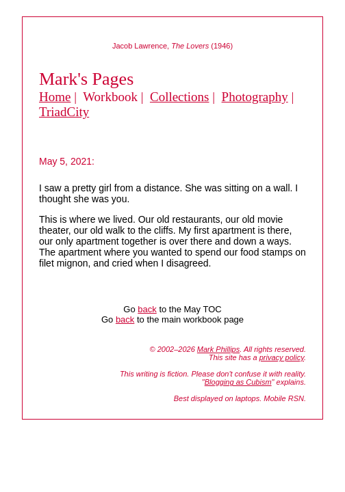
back (147, 309)
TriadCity (64, 112)
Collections (179, 97)
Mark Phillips (218, 349)
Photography (255, 97)
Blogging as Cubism (238, 382)
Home (55, 97)
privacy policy (281, 357)
